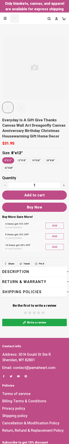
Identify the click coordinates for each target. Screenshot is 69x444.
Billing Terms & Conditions (24, 365)
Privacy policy (13, 372)
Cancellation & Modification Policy (30, 387)
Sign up (57, 430)
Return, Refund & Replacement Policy (33, 394)
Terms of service (16, 358)
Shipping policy (14, 380)
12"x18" (22, 160)
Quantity (9, 178)
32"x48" (9, 168)
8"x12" (17, 153)
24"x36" (50, 160)
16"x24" (36, 160)
